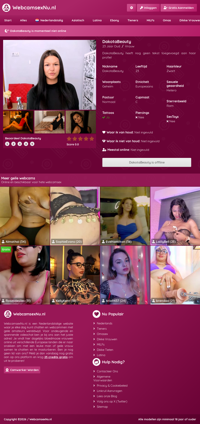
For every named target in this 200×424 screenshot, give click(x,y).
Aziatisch (78, 20)
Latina (97, 20)
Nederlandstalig (49, 20)
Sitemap (100, 407)
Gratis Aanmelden (179, 8)
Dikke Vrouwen (105, 339)
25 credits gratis (56, 357)
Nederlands (102, 323)
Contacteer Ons (105, 371)
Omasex (100, 334)
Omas (167, 20)
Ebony (114, 20)
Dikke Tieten (103, 350)
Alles (23, 20)
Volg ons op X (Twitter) (110, 401)
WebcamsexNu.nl (29, 7)
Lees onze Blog (105, 396)
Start (8, 20)
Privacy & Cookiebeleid (110, 385)
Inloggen (148, 8)
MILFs (150, 20)
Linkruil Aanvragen (107, 391)
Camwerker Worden (22, 370)
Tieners (133, 20)
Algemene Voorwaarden (102, 378)
